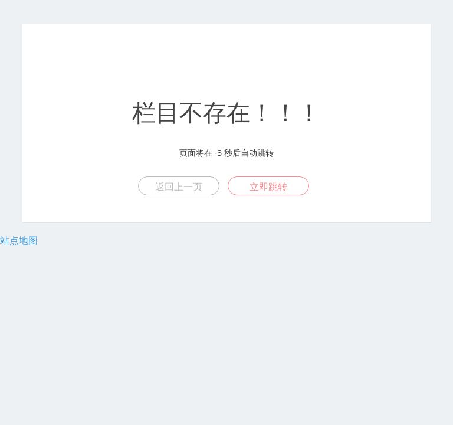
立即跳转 (268, 186)
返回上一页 (178, 186)
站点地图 (19, 240)
